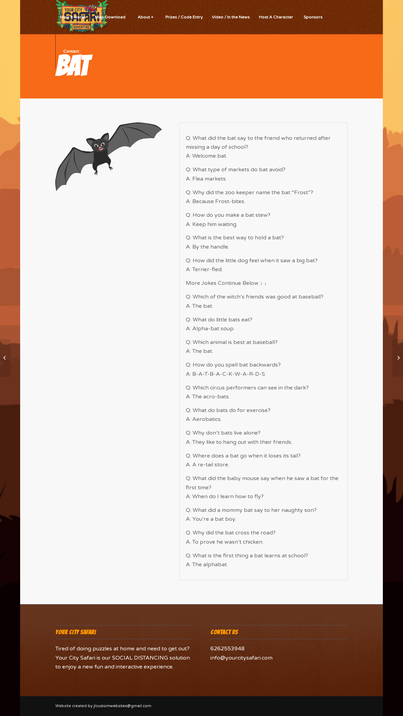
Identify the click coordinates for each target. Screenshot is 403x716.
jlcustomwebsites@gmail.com (122, 706)
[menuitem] (72, 17)
